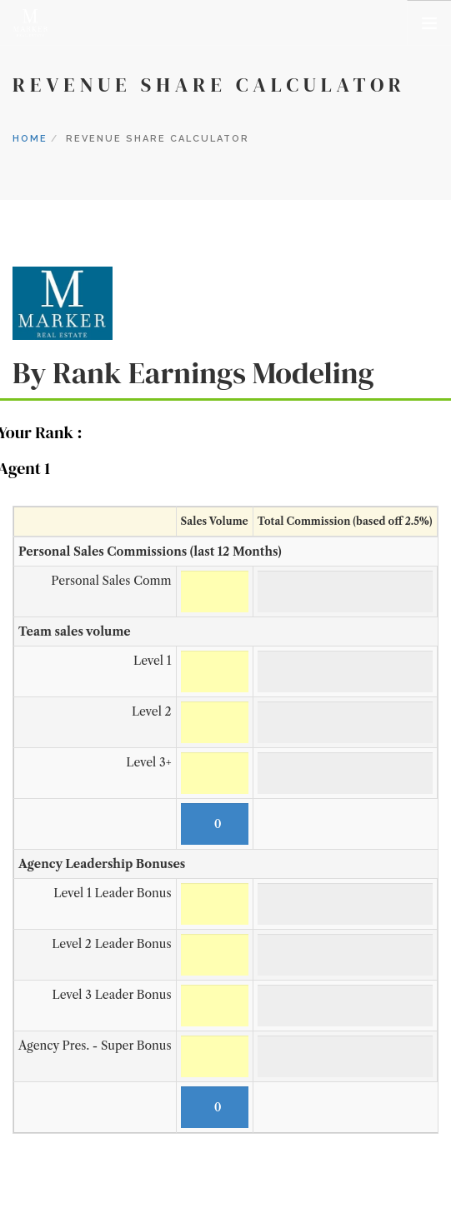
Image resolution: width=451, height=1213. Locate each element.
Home (30, 138)
